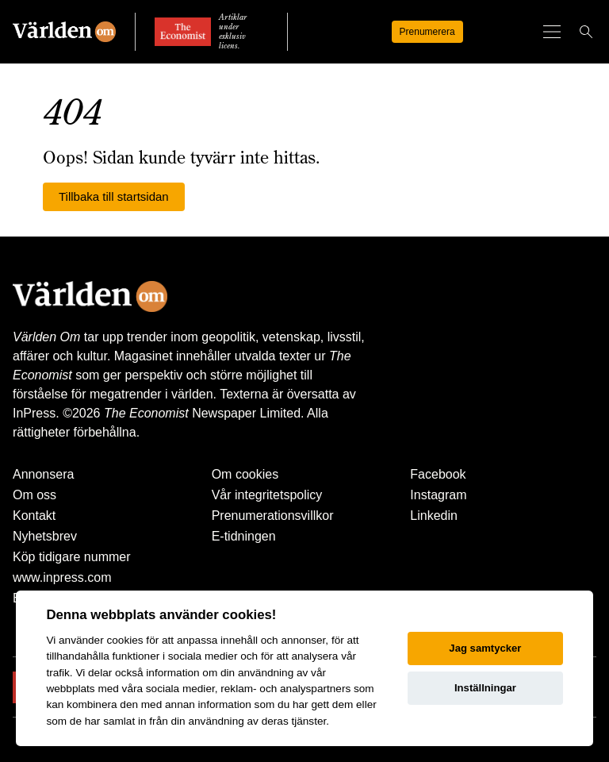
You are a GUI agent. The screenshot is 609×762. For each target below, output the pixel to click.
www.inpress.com (62, 577)
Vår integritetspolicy (267, 495)
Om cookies (245, 474)
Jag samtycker (485, 648)
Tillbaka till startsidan (114, 196)
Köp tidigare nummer (72, 557)
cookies (124, 640)
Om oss (34, 495)
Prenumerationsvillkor (273, 515)
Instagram (438, 495)
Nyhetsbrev (45, 536)
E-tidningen (244, 536)
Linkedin (434, 515)
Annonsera (43, 474)
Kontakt (34, 515)
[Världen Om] (64, 31)
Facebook (437, 474)
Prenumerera (427, 31)
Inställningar (485, 688)
